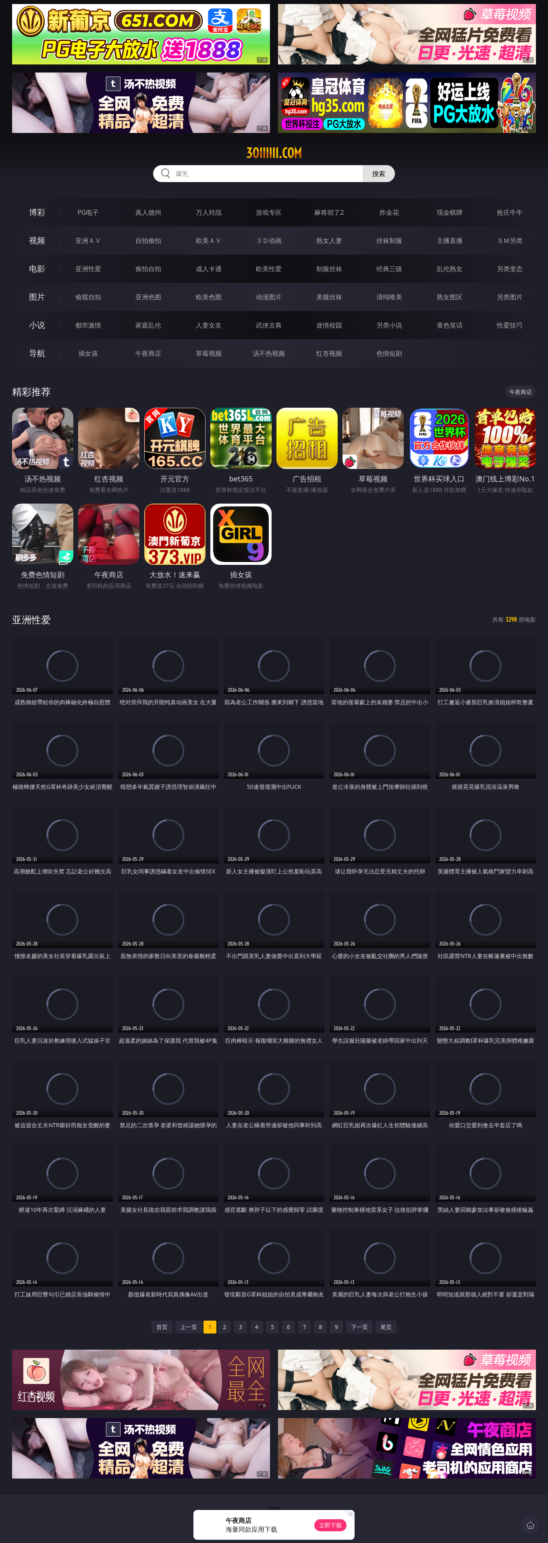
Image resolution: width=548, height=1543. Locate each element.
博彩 (37, 212)
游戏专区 (269, 212)
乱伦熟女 (450, 268)
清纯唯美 (389, 296)
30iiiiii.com (274, 153)
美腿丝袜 (329, 296)
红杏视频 (329, 353)
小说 (37, 324)
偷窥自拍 (88, 296)
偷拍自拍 (148, 268)
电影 (37, 268)
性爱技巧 (510, 325)
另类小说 (389, 325)
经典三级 (389, 268)
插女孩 (88, 353)
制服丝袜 (329, 268)
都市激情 (88, 325)
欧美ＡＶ (209, 240)
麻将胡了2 (329, 212)
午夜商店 (148, 353)
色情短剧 (389, 353)
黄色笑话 (450, 325)
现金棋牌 (450, 212)
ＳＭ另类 (510, 240)
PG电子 (88, 212)
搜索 (378, 173)
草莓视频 (209, 353)
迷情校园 (329, 325)
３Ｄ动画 (269, 240)
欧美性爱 (269, 268)
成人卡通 (209, 268)
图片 (37, 296)
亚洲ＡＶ (88, 240)
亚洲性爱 (88, 268)
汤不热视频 (269, 353)
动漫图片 (269, 296)
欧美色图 (209, 296)
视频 (37, 240)
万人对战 (209, 212)
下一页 (359, 1327)
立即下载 (330, 1525)
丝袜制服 (389, 240)
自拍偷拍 (148, 240)
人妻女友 (209, 325)
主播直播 (450, 240)
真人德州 (148, 212)
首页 (162, 1327)
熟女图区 (450, 296)
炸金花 (389, 212)
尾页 (386, 1327)
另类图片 (510, 296)
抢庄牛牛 (510, 212)
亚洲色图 (148, 296)
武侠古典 (269, 325)
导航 (37, 353)
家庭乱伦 (148, 325)
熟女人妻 (329, 240)
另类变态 (510, 268)
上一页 (188, 1327)
